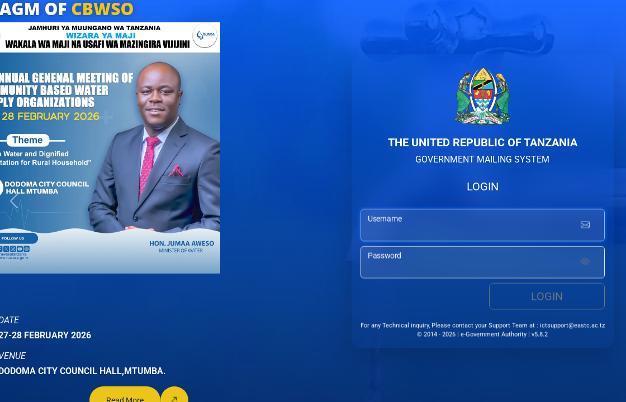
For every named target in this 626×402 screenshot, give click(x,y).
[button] (14, 201)
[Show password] (585, 264)
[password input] (483, 264)
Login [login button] (547, 298)
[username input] (483, 227)
